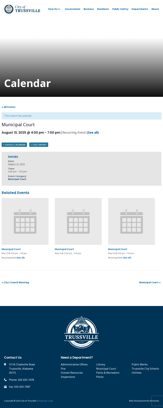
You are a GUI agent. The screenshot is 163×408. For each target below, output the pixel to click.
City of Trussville (28, 400)
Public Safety (120, 8)
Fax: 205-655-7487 (19, 386)
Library (100, 364)
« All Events (9, 106)
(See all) (93, 132)
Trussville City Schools (145, 368)
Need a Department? (77, 357)
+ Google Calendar (14, 144)
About (155, 8)
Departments (140, 8)
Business (89, 8)
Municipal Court (17, 179)
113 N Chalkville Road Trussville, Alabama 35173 (22, 368)
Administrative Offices (74, 364)
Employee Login (45, 400)
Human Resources (72, 372)
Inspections (68, 377)
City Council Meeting (15, 282)
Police (99, 377)
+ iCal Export (39, 144)
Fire (63, 368)
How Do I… (55, 8)
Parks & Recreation (107, 372)
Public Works (140, 364)
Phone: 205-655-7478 (21, 380)
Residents (103, 8)
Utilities (136, 372)
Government (72, 8)
